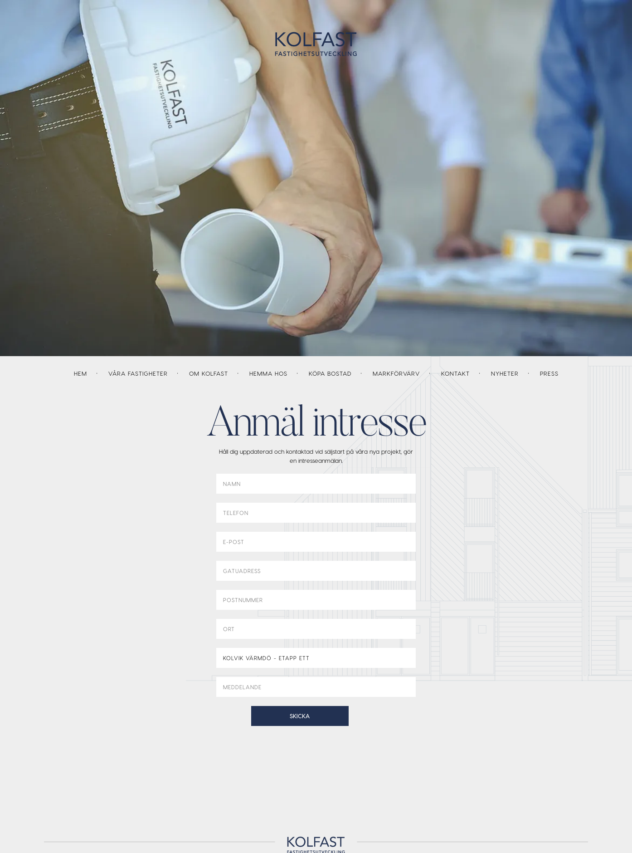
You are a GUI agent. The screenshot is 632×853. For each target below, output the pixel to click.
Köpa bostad (330, 373)
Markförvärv (396, 373)
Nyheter (505, 373)
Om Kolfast (208, 373)
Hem (80, 373)
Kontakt (455, 373)
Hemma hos (268, 373)
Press (549, 373)
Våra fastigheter (138, 373)
